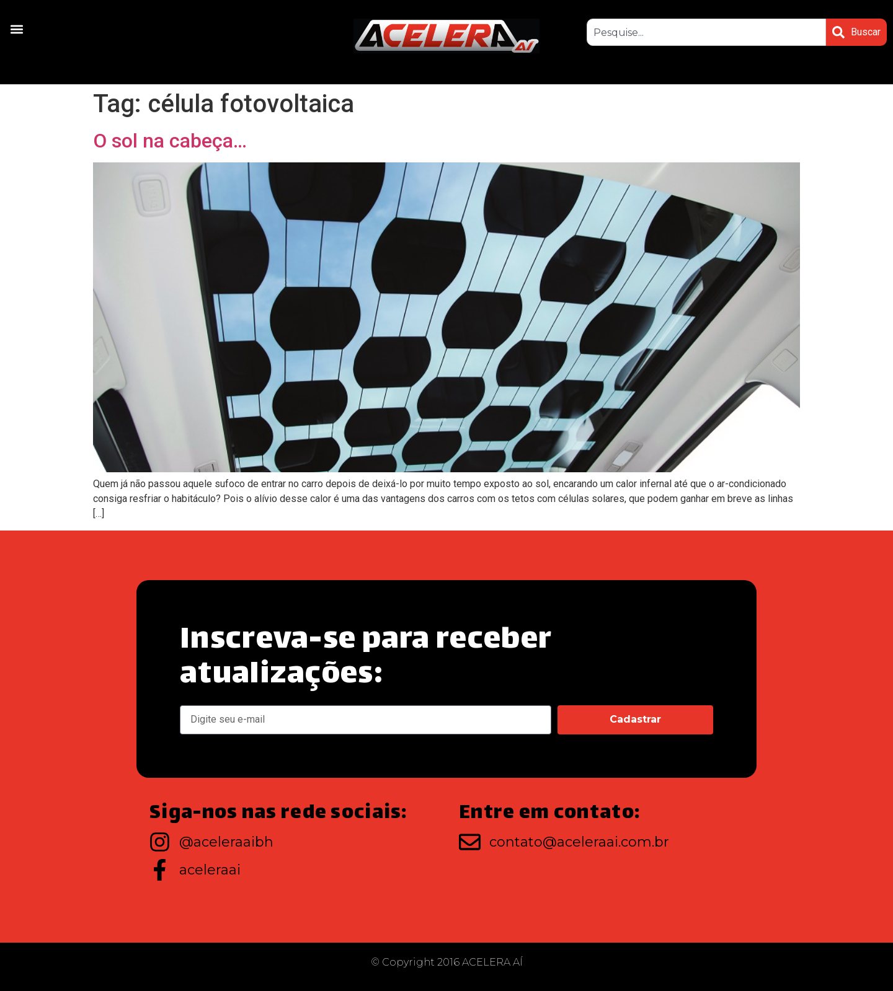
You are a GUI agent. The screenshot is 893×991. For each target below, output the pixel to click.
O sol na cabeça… (170, 140)
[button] (16, 29)
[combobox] (706, 32)
